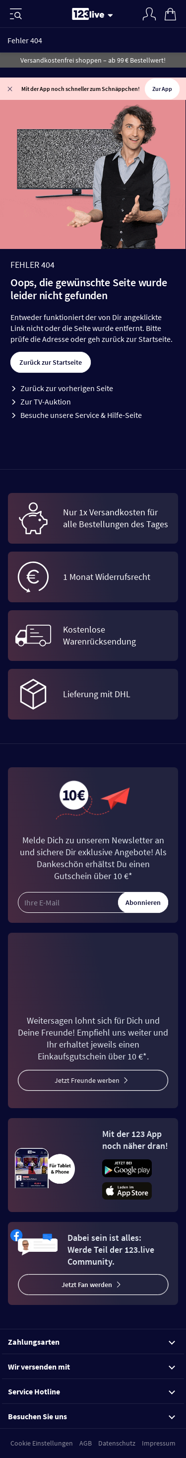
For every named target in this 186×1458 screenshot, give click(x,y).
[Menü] (16, 14)
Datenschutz (116, 1443)
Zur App (162, 88)
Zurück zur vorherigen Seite (66, 388)
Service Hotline (91, 1391)
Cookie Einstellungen (41, 1443)
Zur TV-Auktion (45, 401)
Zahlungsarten (91, 1342)
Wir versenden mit (91, 1367)
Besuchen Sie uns (91, 1416)
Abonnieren (143, 902)
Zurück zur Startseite (50, 362)
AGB (85, 1443)
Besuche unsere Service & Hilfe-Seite (81, 415)
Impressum (159, 1443)
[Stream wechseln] (112, 14)
